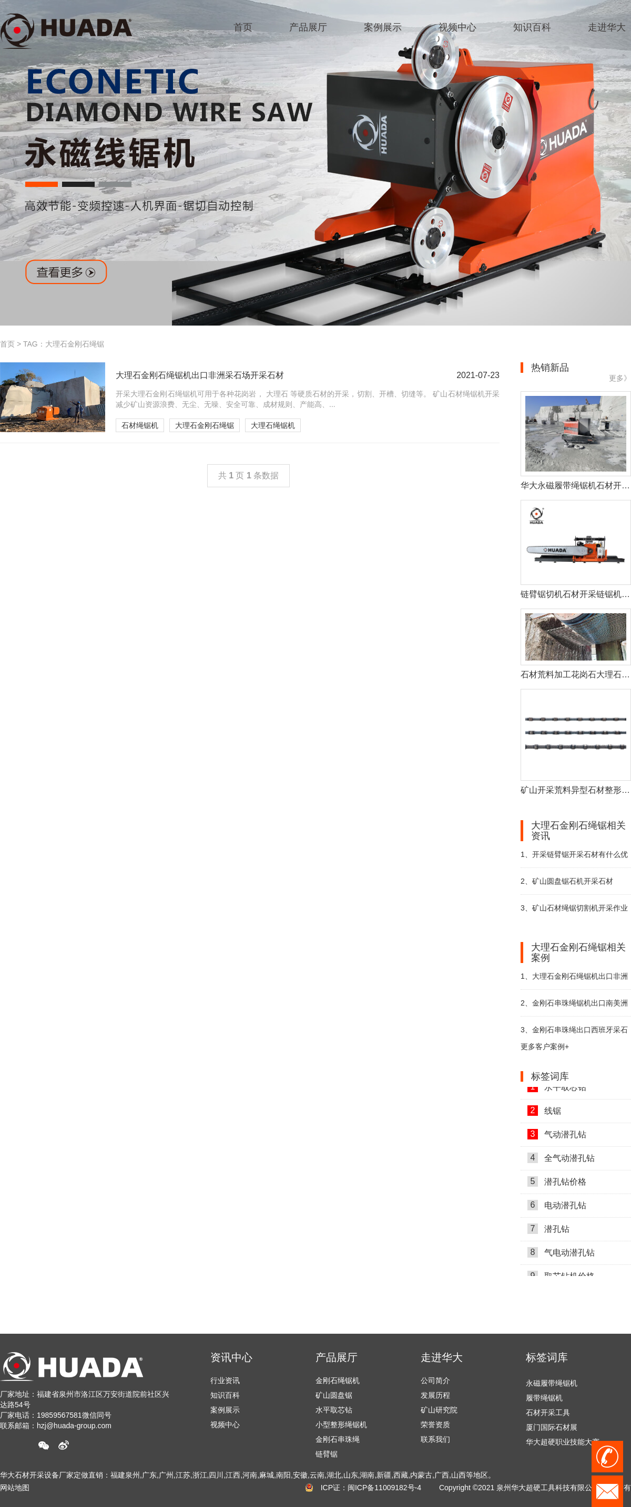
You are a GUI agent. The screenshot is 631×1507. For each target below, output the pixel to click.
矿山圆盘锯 (334, 1395)
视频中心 (225, 1424)
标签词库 (547, 1357)
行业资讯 (225, 1380)
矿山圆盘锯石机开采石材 (567, 881)
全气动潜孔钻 (561, 1160)
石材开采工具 (548, 1415)
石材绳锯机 (139, 425)
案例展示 (225, 1410)
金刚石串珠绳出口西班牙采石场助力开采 (574, 1034)
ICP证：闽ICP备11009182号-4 (371, 1487)
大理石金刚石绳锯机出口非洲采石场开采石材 (574, 980)
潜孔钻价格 (556, 1184)
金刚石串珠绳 (338, 1439)
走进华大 (442, 1357)
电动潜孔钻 (556, 1207)
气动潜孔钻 (556, 1137)
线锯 (544, 1113)
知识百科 (225, 1395)
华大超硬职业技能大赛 (562, 1444)
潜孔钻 (548, 1231)
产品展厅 (337, 1357)
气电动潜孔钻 (561, 1255)
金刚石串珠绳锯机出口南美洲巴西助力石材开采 (574, 1007)
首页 (7, 344)
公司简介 (435, 1380)
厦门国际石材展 (551, 1430)
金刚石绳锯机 (338, 1380)
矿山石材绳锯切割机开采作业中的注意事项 (574, 912)
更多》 (620, 378)
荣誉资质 (435, 1424)
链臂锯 (327, 1454)
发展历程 (435, 1395)
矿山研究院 (439, 1410)
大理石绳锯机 (273, 425)
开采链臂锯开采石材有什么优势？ (574, 858)
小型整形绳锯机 (341, 1424)
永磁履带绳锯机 (551, 1386)
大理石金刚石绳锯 (204, 425)
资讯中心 (231, 1357)
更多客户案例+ (545, 1046)
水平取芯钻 (556, 1089)
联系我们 (435, 1439)
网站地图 (14, 1487)
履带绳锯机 (544, 1400)
